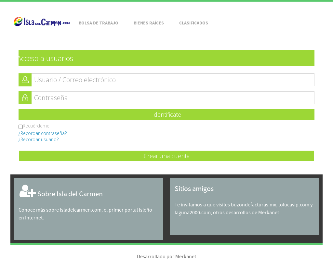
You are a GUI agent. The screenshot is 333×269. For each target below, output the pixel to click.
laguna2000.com (193, 212)
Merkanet (268, 212)
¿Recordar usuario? (39, 139)
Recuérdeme (34, 126)
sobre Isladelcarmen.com (73, 210)
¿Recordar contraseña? (43, 133)
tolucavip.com (293, 205)
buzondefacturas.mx (253, 205)
